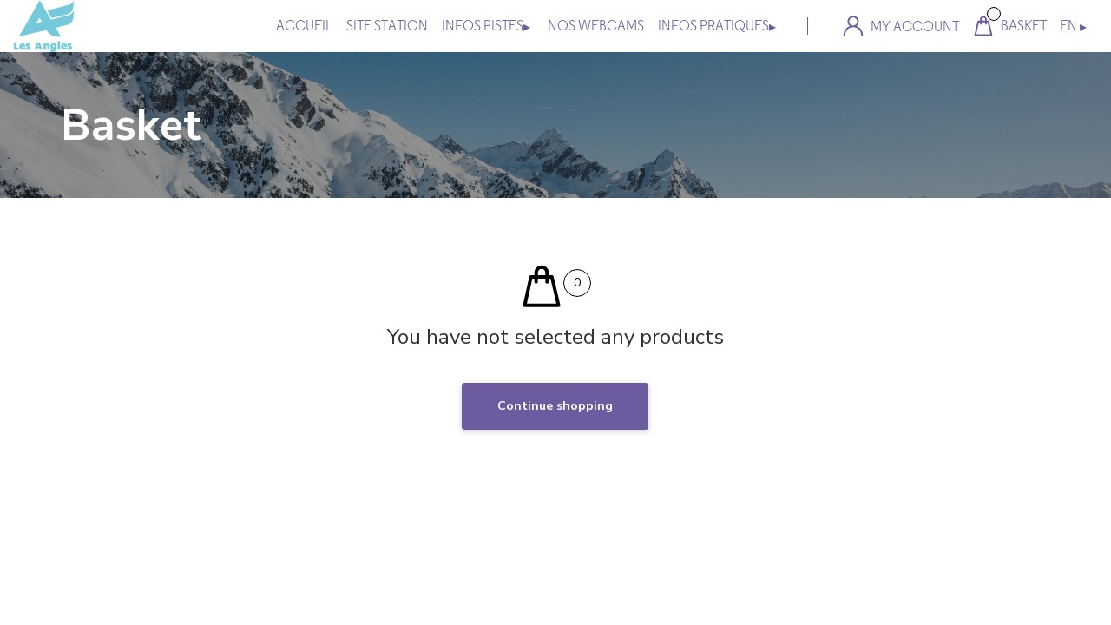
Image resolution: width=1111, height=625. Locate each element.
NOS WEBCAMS (596, 25)
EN (1073, 25)
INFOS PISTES (486, 25)
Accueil (304, 25)
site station (387, 25)
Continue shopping (555, 406)
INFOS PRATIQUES (717, 25)
